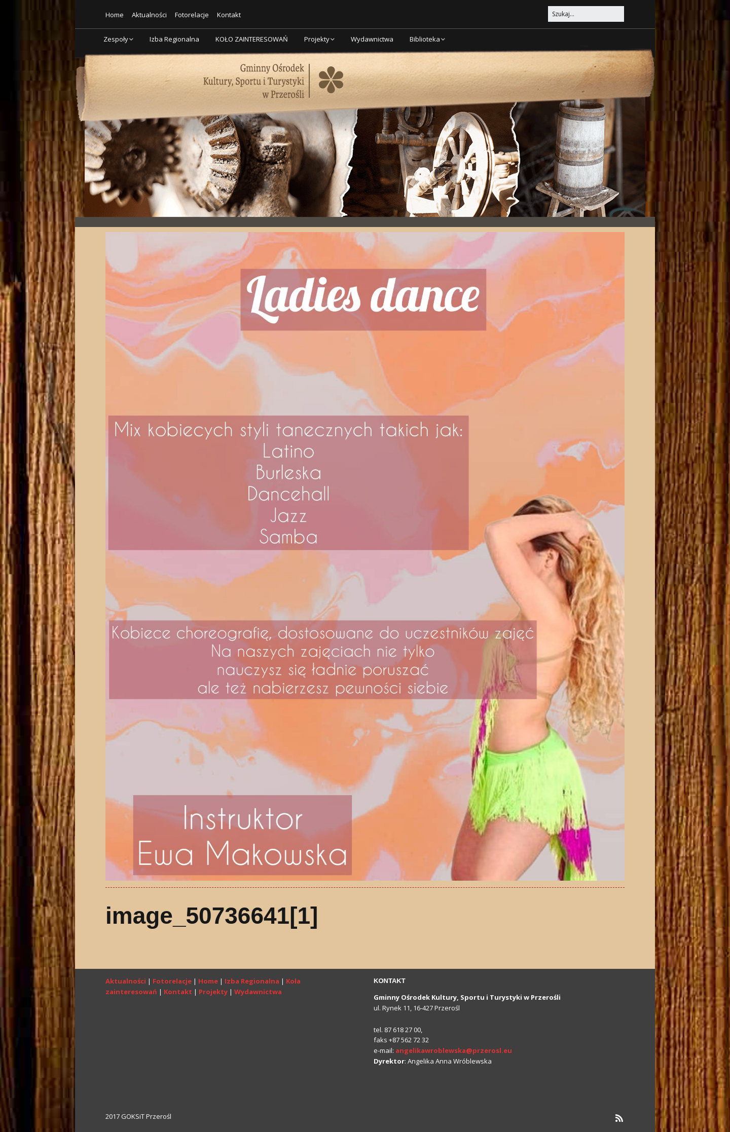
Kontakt (229, 14)
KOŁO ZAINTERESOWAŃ (251, 39)
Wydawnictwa (372, 39)
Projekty (317, 39)
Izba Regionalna (174, 39)
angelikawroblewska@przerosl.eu (453, 1050)
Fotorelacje (192, 14)
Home (114, 14)
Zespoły (115, 39)
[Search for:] (586, 14)
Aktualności (149, 14)
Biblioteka (425, 39)
